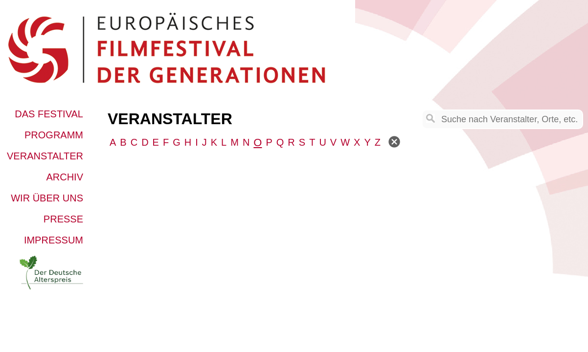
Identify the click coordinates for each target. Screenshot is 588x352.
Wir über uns (47, 198)
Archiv (64, 177)
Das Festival (49, 114)
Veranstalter (45, 156)
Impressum (53, 240)
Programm (53, 135)
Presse (63, 219)
